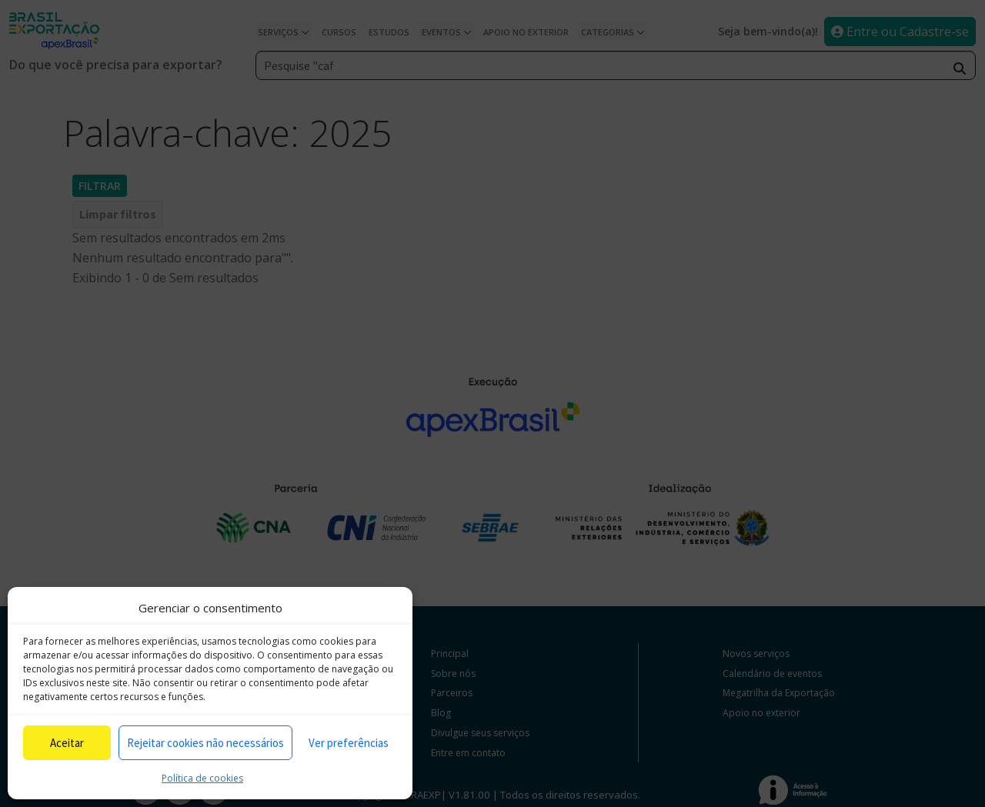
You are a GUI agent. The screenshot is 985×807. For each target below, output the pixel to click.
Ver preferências (349, 742)
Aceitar (67, 742)
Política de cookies (202, 778)
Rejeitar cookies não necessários (205, 742)
